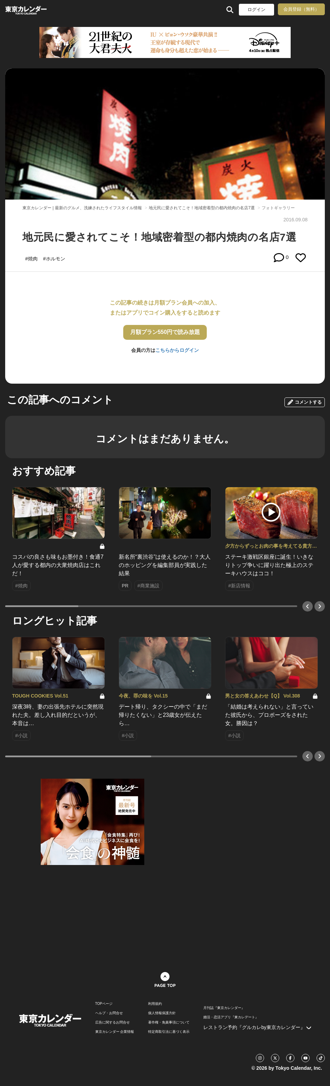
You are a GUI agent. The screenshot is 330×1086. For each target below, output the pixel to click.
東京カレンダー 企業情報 (114, 1032)
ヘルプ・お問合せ (109, 1013)
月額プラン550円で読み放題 (165, 332)
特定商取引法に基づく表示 (169, 1032)
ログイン (256, 9)
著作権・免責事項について (169, 1022)
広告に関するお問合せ (112, 1022)
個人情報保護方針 (162, 1013)
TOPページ (104, 1004)
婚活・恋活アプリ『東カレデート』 (231, 1017)
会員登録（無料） (301, 9)
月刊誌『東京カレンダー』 (224, 1008)
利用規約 (155, 1004)
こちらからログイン (177, 350)
